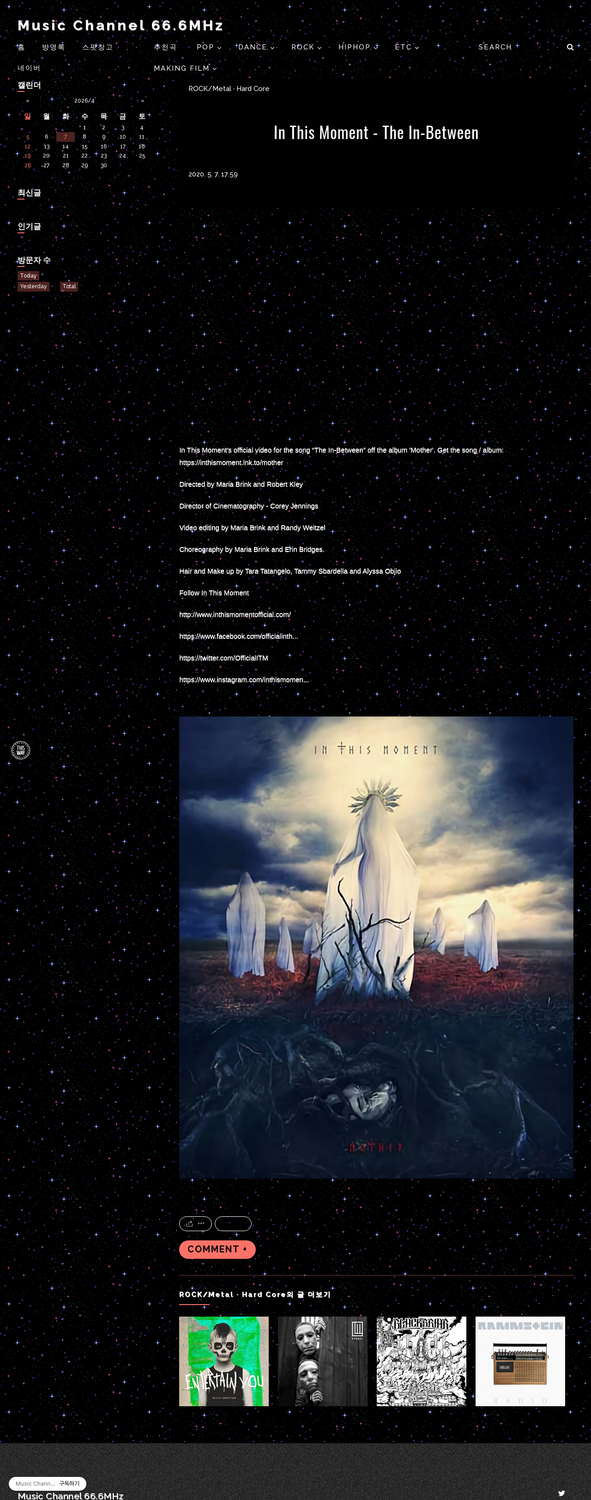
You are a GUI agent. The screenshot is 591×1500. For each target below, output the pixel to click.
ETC (405, 47)
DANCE (254, 47)
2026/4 (84, 100)
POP (207, 47)
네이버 (29, 68)
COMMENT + (217, 1249)
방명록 (54, 47)
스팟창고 (98, 47)
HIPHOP (356, 47)
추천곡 (167, 47)
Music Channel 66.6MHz (121, 25)
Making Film (183, 68)
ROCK (304, 47)
